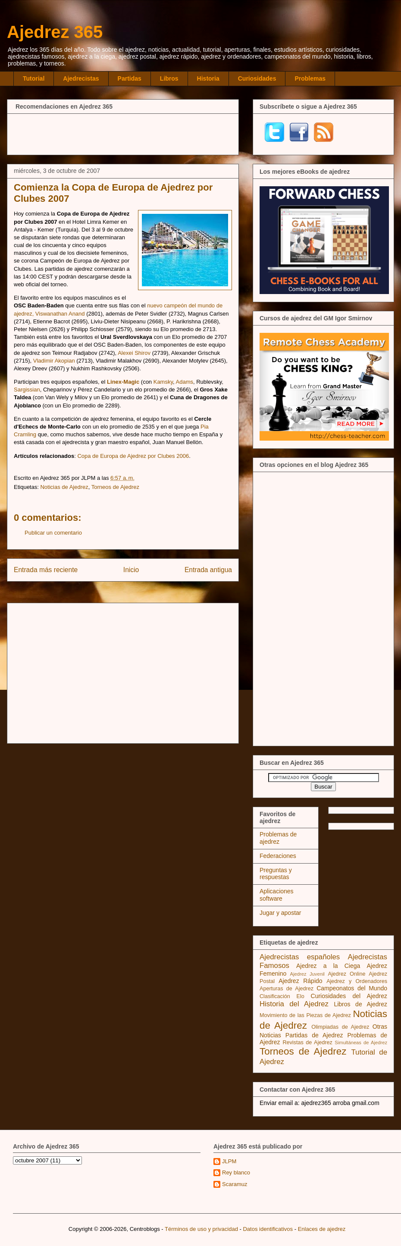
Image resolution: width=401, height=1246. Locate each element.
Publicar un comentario (53, 532)
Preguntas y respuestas (276, 874)
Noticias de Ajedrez (64, 487)
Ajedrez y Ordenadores (356, 981)
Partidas (129, 78)
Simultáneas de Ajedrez (361, 1042)
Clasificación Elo (282, 996)
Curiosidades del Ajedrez (349, 995)
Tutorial (33, 78)
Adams (184, 382)
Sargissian (27, 389)
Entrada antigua (208, 569)
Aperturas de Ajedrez (286, 989)
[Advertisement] (123, 133)
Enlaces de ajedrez (322, 1229)
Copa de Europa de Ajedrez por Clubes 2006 (133, 456)
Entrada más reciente (46, 569)
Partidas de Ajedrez (314, 1035)
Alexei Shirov (134, 353)
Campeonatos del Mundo (351, 988)
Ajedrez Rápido (300, 980)
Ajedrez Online (346, 974)
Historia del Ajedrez (294, 1004)
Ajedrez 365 (55, 31)
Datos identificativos (268, 1229)
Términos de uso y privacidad (201, 1229)
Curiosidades (257, 78)
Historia (208, 78)
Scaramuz (234, 1184)
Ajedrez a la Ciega (328, 965)
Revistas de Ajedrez (307, 1042)
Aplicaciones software (277, 895)
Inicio (131, 569)
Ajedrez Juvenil (307, 974)
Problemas (310, 78)
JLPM (229, 1161)
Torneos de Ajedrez (115, 487)
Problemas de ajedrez (278, 838)
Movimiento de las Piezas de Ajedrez (305, 1015)
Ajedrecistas (81, 78)
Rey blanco (236, 1172)
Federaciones (278, 855)
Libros (169, 78)
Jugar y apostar (280, 912)
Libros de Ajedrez (360, 1004)
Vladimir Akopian (54, 360)
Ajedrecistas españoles (300, 957)
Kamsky (163, 382)
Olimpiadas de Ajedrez (340, 1027)
